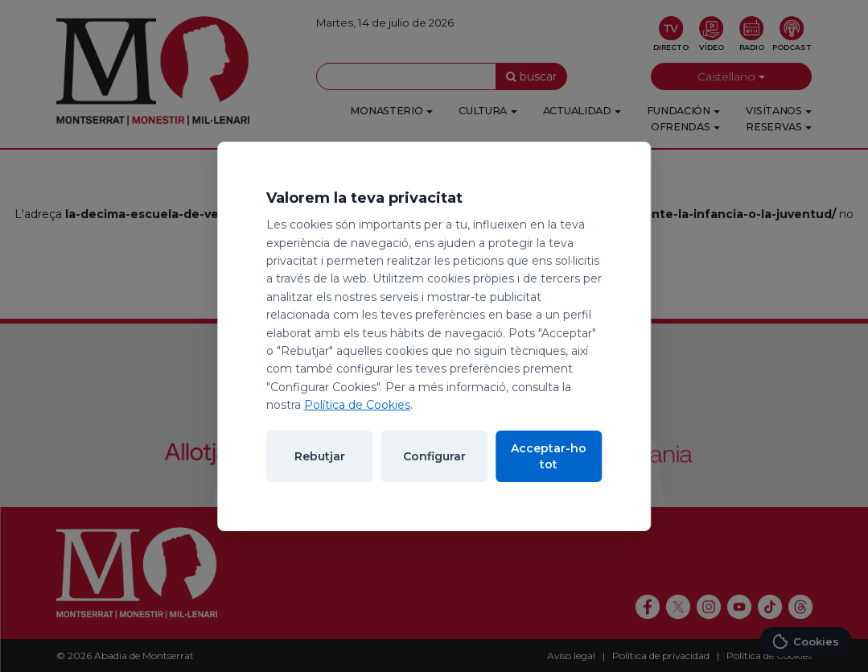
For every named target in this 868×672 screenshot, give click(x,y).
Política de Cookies (357, 405)
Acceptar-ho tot (548, 456)
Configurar (434, 456)
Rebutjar (319, 456)
